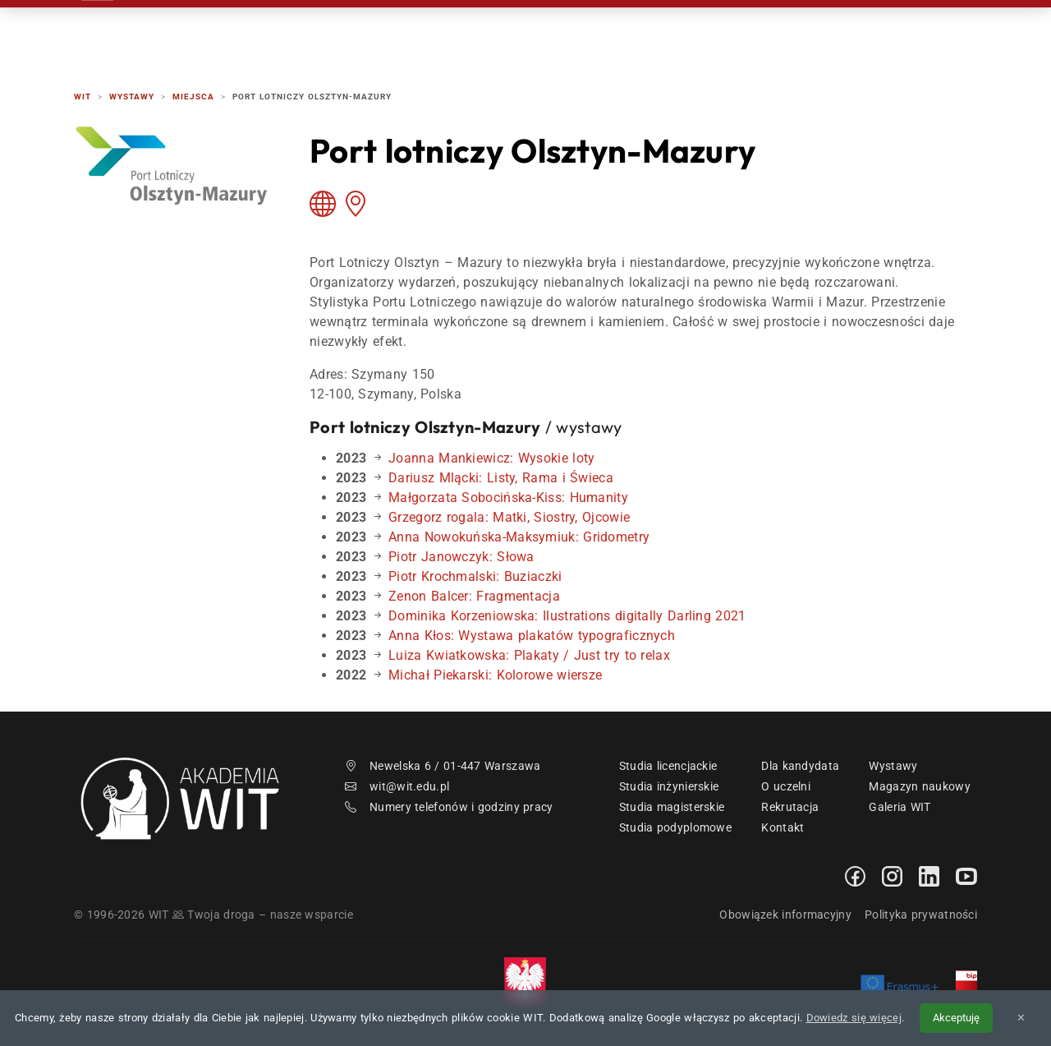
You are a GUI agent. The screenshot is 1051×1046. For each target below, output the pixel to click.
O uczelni (785, 786)
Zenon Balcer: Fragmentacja (474, 596)
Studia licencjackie (668, 765)
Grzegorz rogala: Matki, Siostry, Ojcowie (509, 517)
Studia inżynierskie (669, 786)
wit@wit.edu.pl (397, 786)
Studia (588, 32)
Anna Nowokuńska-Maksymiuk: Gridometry (518, 537)
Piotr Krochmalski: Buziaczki (475, 576)
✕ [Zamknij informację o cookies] (1021, 1017)
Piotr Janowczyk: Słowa (461, 556)
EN (914, 32)
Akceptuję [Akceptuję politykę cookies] (956, 1017)
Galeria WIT (899, 806)
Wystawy (893, 765)
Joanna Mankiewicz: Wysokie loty (491, 458)
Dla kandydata (800, 765)
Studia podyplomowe (675, 827)
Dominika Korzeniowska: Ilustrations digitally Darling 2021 (567, 616)
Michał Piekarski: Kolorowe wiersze (495, 675)
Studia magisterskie (672, 806)
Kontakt (803, 32)
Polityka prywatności (921, 914)
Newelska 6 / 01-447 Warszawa (443, 765)
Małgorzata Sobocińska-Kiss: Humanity (508, 497)
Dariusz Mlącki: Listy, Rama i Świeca (500, 478)
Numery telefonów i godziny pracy (449, 806)
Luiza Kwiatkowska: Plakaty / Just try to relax (529, 655)
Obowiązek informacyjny (785, 914)
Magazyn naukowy (920, 786)
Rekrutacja (493, 32)
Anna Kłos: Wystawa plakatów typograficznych (531, 635)
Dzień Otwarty (692, 32)
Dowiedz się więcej (854, 1017)
